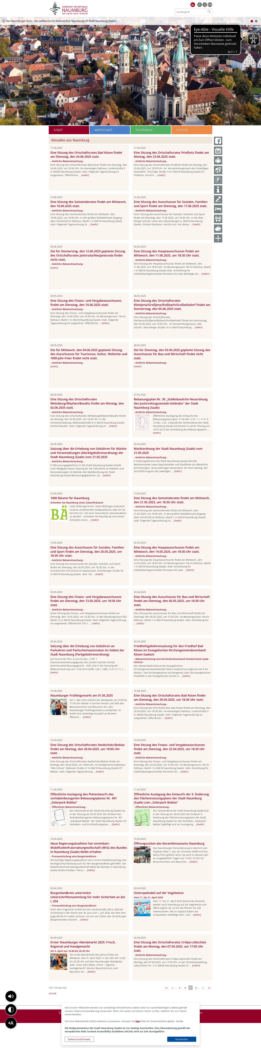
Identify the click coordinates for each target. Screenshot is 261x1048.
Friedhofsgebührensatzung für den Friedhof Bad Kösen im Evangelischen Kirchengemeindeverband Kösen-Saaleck (170, 650)
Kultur (182, 130)
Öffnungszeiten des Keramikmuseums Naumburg (169, 843)
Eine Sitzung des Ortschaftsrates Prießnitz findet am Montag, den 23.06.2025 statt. (171, 155)
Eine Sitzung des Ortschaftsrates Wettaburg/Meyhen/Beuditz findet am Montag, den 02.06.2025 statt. (87, 403)
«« (166, 987)
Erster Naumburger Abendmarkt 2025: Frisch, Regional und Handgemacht (83, 944)
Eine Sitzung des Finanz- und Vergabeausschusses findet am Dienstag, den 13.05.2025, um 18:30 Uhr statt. (85, 601)
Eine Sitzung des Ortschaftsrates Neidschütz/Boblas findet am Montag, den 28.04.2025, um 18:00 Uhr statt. (87, 749)
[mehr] (85, 175)
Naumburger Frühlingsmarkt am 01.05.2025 (81, 695)
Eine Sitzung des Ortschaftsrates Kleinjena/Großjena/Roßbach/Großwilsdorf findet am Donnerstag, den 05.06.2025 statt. (172, 305)
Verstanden (181, 1039)
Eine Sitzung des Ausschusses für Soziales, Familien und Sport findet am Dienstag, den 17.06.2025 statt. (170, 204)
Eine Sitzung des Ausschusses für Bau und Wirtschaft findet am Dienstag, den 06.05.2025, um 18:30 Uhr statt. (172, 601)
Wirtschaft (103, 130)
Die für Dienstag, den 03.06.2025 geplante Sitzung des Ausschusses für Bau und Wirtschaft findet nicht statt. (172, 354)
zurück (52, 993)
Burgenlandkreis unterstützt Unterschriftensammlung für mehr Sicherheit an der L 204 (87, 897)
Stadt (58, 130)
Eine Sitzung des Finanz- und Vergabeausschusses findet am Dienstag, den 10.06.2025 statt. (85, 303)
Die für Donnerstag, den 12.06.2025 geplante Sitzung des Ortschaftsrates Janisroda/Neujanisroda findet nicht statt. (87, 255)
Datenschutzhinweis (79, 1039)
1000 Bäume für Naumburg (69, 498)
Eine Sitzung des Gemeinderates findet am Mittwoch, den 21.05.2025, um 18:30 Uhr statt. (172, 500)
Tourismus (144, 130)
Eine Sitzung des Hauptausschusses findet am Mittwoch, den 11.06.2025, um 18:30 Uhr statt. (167, 253)
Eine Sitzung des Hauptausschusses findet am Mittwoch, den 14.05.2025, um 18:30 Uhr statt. (167, 549)
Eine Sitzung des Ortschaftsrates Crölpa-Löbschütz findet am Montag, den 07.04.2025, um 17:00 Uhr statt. (170, 946)
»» (209, 987)
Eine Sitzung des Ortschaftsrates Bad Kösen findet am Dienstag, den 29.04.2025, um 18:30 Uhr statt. (170, 697)
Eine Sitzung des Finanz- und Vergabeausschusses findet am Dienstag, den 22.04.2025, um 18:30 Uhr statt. (169, 749)
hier (138, 1021)
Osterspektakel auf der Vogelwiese (159, 893)
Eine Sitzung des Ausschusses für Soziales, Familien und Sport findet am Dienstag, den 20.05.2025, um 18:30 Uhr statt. (87, 551)
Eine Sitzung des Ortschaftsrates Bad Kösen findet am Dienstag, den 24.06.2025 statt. (86, 155)
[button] (11, 996)
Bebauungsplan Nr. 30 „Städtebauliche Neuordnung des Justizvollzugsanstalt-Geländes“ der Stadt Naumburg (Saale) (171, 403)
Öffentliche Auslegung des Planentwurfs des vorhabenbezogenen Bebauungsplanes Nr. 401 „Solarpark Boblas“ (83, 798)
